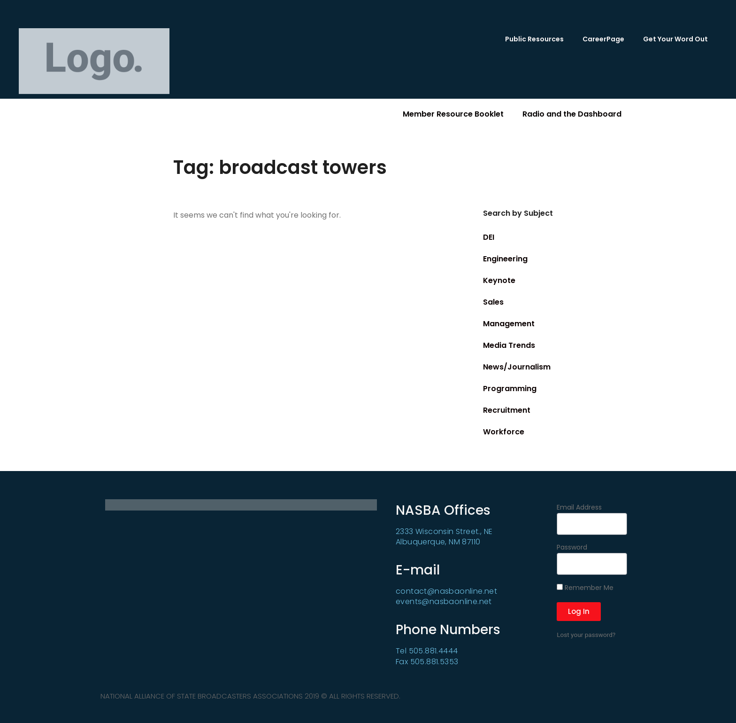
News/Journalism (517, 367)
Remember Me (585, 588)
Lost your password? (586, 634)
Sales (493, 302)
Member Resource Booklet (453, 114)
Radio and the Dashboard (571, 114)
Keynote (499, 280)
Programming (510, 388)
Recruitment (506, 410)
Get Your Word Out (675, 39)
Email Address (579, 508)
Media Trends (509, 345)
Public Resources (534, 39)
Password (572, 548)
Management (509, 323)
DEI (488, 237)
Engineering (505, 258)
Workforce (503, 431)
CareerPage (603, 39)
